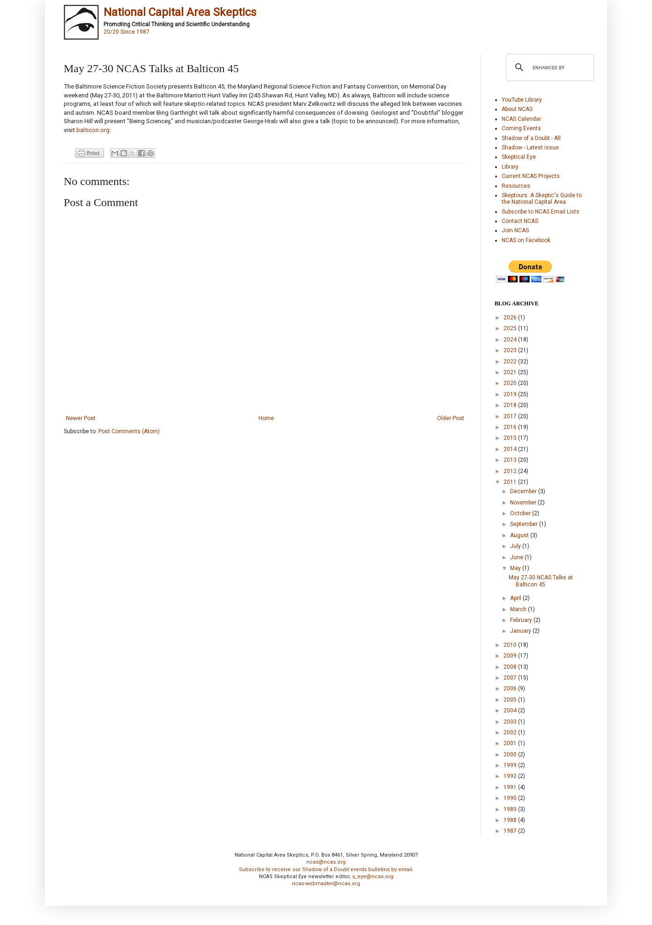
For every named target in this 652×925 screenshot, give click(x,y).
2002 (511, 732)
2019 (511, 394)
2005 (511, 699)
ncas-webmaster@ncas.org (326, 884)
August (520, 535)
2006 (511, 688)
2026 (511, 317)
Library (510, 166)
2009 (511, 655)
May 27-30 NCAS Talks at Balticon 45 (541, 580)
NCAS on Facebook (526, 240)
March (519, 609)
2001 (511, 743)
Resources (516, 186)
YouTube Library (522, 99)
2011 (511, 482)
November (524, 502)
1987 (511, 831)
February (521, 620)
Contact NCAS (520, 221)
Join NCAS (515, 230)
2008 (511, 667)
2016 (511, 427)
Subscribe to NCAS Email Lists (540, 211)
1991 (511, 787)
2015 (511, 438)
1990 (511, 798)
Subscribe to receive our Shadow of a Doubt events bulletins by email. (326, 869)
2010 (511, 645)
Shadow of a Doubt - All (531, 138)
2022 (511, 361)
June (517, 557)
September (524, 524)
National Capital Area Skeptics (180, 12)
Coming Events (521, 128)
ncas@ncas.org (326, 862)
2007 (511, 677)
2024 (511, 339)
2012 (511, 471)
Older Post (450, 418)
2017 (511, 416)
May (516, 568)
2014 (511, 449)
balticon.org (93, 129)
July (516, 546)
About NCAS (517, 109)
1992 (511, 776)
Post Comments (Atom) (129, 431)
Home (266, 418)
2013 (511, 460)
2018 (511, 405)
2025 (511, 328)
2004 (511, 710)
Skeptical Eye (519, 157)
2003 (511, 721)
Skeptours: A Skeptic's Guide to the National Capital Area (542, 198)
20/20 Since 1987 (126, 32)
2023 (511, 350)
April (516, 598)
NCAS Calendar (521, 119)
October (521, 513)
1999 (511, 765)
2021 (511, 372)
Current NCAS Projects (531, 176)
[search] (548, 67)
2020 (511, 383)
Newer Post (81, 418)
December (524, 491)
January (521, 631)
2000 (511, 754)
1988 (511, 820)
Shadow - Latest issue (530, 147)
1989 (511, 809)
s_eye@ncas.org (372, 876)
